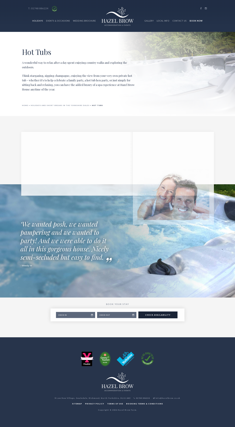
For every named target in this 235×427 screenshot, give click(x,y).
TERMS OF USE (115, 404)
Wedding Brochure (84, 21)
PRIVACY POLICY (94, 404)
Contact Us (179, 21)
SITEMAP (77, 404)
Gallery (149, 21)
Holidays (37, 21)
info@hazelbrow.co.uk (166, 398)
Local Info (163, 21)
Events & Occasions (58, 21)
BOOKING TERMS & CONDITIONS (144, 404)
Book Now (196, 21)
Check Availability (158, 315)
